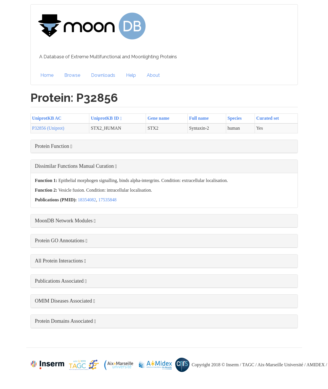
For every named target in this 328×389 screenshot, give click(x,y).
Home (46, 75)
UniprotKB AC (46, 118)
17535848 (107, 199)
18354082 (87, 199)
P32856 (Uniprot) (48, 128)
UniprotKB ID (106, 118)
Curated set (267, 118)
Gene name (158, 118)
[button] (164, 146)
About (153, 75)
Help (131, 75)
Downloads (103, 75)
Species (235, 118)
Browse (72, 75)
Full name (199, 118)
